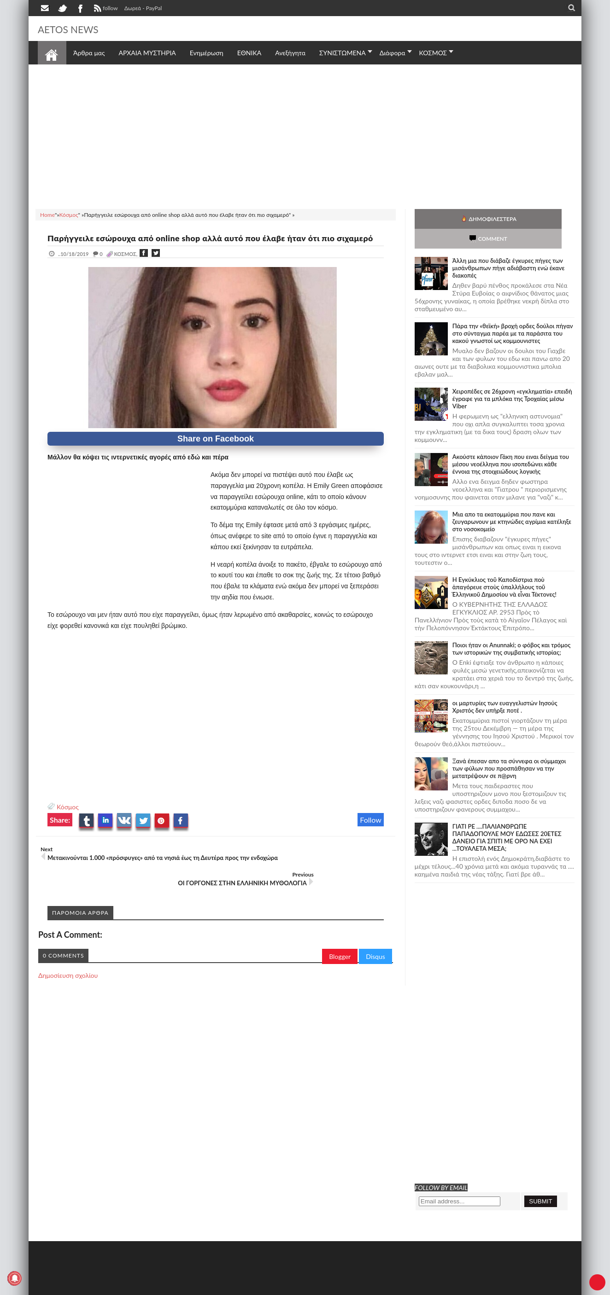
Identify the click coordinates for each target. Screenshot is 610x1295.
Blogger (340, 949)
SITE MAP (169, 1286)
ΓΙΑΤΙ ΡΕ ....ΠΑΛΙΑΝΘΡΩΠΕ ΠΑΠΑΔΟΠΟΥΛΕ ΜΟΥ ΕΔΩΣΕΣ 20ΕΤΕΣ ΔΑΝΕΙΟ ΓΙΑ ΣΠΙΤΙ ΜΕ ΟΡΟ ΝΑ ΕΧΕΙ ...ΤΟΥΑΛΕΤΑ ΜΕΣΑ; (507, 817)
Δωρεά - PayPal (143, 8)
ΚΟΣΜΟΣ (433, 53)
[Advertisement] (305, 135)
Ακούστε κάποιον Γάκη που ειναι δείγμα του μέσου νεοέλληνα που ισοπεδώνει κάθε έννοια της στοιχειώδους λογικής (510, 444)
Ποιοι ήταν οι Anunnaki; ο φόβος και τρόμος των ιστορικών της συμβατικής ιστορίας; (511, 628)
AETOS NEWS (75, 28)
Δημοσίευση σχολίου (68, 968)
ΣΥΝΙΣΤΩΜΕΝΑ (342, 53)
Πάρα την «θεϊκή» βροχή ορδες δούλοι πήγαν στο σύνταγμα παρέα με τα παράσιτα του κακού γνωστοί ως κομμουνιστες (512, 313)
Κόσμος (68, 818)
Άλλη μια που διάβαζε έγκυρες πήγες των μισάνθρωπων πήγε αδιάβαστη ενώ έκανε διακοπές (508, 248)
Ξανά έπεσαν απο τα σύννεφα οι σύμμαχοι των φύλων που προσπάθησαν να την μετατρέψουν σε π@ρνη (509, 749)
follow (105, 9)
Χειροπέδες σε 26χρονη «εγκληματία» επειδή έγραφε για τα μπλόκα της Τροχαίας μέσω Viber (512, 379)
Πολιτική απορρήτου (211, 1286)
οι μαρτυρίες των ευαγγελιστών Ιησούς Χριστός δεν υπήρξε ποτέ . (504, 686)
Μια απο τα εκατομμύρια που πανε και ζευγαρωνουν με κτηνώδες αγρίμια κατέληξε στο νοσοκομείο (511, 502)
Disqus (375, 949)
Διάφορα (392, 53)
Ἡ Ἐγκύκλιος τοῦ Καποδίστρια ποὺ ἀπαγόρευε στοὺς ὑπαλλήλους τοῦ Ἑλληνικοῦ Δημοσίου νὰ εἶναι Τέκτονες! (504, 567)
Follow (370, 830)
